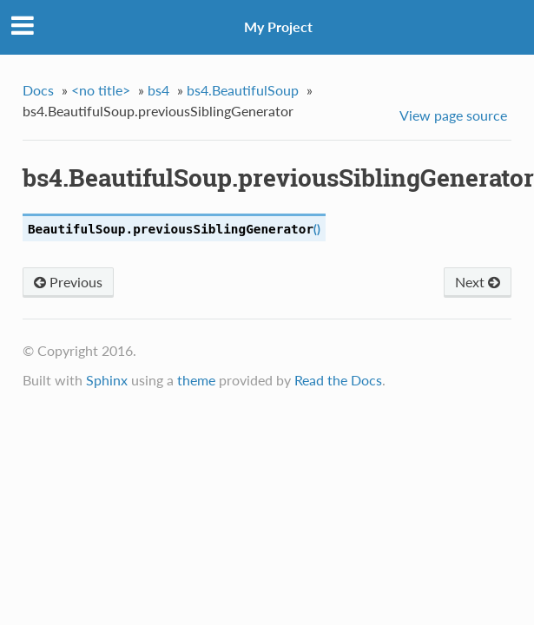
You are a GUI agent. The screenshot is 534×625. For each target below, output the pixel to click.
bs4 (158, 90)
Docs (38, 90)
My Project (278, 26)
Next (477, 281)
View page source (453, 115)
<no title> (100, 90)
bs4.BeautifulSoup (243, 90)
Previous (68, 281)
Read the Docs (338, 380)
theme (196, 380)
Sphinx (107, 380)
